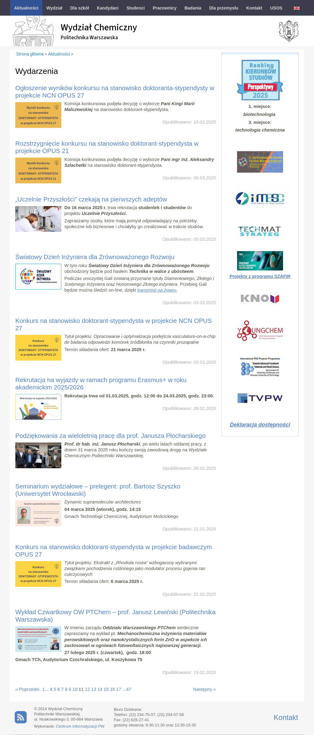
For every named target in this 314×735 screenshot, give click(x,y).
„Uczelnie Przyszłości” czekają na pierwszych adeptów (91, 199)
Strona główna (30, 54)
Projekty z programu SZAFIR (260, 276)
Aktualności (59, 54)
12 (87, 689)
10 (74, 689)
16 (112, 689)
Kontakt (286, 718)
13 (93, 689)
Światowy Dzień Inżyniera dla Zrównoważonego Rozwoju (94, 256)
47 (128, 689)
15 (106, 689)
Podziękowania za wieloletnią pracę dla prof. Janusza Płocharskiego (110, 435)
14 (100, 689)
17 (118, 689)
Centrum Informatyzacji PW (80, 726)
